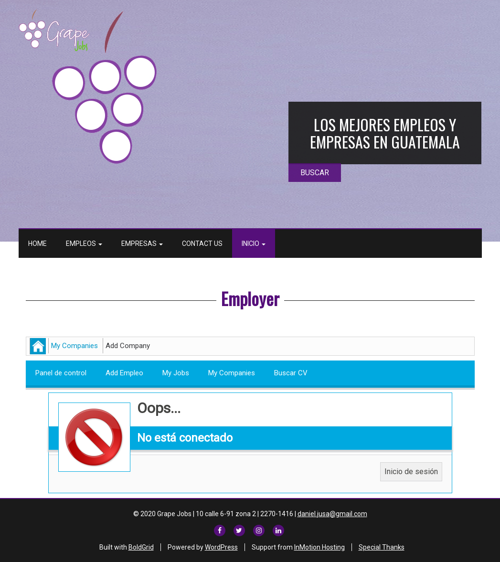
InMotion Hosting (319, 547)
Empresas (142, 243)
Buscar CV (291, 373)
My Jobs (175, 373)
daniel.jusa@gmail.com (332, 514)
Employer (250, 298)
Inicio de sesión (411, 471)
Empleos (84, 243)
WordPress (221, 547)
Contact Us (202, 243)
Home (37, 243)
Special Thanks (381, 547)
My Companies (74, 345)
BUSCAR (314, 172)
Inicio (254, 243)
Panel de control (60, 373)
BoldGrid (141, 547)
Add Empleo (124, 373)
